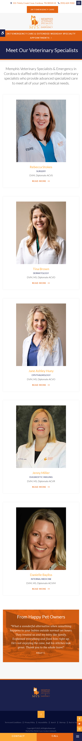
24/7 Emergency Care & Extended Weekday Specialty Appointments (40, 35)
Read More (39, 181)
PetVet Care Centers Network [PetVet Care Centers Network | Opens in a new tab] (45, 731)
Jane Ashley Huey (41, 372)
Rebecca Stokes (41, 169)
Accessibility (42, 722)
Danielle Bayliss (41, 576)
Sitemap (62, 722)
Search (53, 722)
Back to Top (73, 722)
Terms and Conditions (13, 722)
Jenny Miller (41, 474)
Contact (18, 736)
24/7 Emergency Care (42, 9)
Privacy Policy (30, 722)
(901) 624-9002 (67, 3)
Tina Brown (41, 271)
